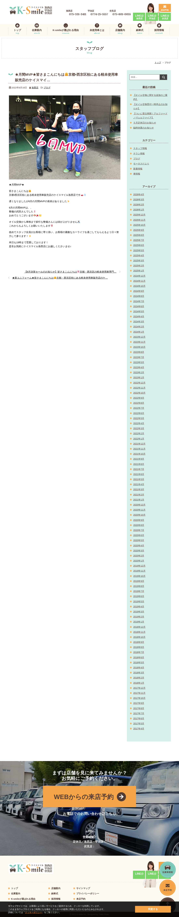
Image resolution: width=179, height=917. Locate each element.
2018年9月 (138, 642)
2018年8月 (138, 647)
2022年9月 (138, 398)
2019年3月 (138, 611)
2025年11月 (139, 220)
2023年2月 (138, 372)
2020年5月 (138, 540)
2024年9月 (138, 291)
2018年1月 (138, 683)
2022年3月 (138, 428)
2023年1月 (138, 377)
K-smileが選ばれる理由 (66, 32)
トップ (17, 32)
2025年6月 (138, 245)
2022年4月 (138, 423)
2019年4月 (138, 606)
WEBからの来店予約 (84, 796)
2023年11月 (139, 342)
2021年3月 (138, 489)
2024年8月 (138, 296)
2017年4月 (138, 728)
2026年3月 (138, 199)
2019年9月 (138, 581)
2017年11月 (139, 693)
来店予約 (165, 10)
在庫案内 (37, 32)
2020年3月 (138, 550)
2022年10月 (139, 393)
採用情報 (159, 32)
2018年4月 (138, 667)
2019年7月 (138, 591)
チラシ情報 (139, 153)
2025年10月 (139, 225)
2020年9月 (138, 520)
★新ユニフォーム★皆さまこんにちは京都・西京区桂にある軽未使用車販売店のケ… (60, 277)
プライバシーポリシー (87, 893)
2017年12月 (139, 688)
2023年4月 (138, 367)
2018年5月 (138, 662)
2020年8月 (138, 525)
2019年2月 (138, 616)
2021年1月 (138, 499)
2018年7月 (138, 652)
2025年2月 (138, 265)
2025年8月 (138, 235)
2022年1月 (138, 438)
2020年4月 (138, 545)
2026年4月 (138, 194)
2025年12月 (139, 214)
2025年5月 (138, 250)
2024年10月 (139, 286)
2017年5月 (138, 723)
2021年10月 (139, 454)
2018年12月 (139, 627)
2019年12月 (139, 565)
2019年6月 (138, 596)
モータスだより (141, 163)
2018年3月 (138, 672)
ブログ (47, 87)
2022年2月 (138, 433)
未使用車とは (97, 32)
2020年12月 (139, 504)
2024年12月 (139, 276)
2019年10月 (139, 576)
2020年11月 (139, 510)
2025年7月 (138, 240)
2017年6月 (138, 718)
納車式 (139, 32)
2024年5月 (138, 311)
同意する (153, 909)
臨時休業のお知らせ (143, 127)
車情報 (136, 173)
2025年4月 (138, 255)
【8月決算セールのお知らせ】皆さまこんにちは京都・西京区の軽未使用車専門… (70, 271)
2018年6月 (138, 657)
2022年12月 (139, 382)
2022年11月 (139, 387)
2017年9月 (138, 703)
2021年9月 (138, 459)
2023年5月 (138, 362)
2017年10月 (139, 698)
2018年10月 (139, 637)
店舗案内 (120, 32)
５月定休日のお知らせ (144, 122)
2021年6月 (138, 474)
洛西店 (35, 87)
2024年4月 (138, 316)
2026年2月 (138, 204)
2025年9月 (138, 230)
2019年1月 (138, 621)
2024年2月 (138, 326)
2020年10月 (139, 515)
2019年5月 (138, 601)
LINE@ (139, 17)
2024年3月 (138, 321)
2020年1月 (138, 560)
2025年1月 (138, 270)
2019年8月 (138, 586)
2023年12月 (139, 337)
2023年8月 (138, 352)
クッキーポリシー (33, 912)
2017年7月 (138, 713)
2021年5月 (138, 479)
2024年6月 (138, 306)
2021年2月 (138, 494)
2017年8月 (138, 708)
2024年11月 (139, 281)
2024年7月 (138, 301)
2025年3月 (138, 260)
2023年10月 (139, 347)
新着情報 (137, 168)
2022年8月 (138, 403)
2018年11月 (139, 632)
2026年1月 (138, 209)
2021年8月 (138, 464)
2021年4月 (138, 484)
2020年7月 (138, 530)
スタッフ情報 (140, 148)
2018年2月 (138, 677)
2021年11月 (139, 448)
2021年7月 (138, 469)
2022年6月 (138, 413)
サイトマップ (83, 888)
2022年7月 (138, 408)
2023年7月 (138, 357)
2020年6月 (138, 535)
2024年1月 (138, 332)
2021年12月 (139, 443)
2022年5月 (138, 418)
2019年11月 (139, 571)
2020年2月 (138, 555)
